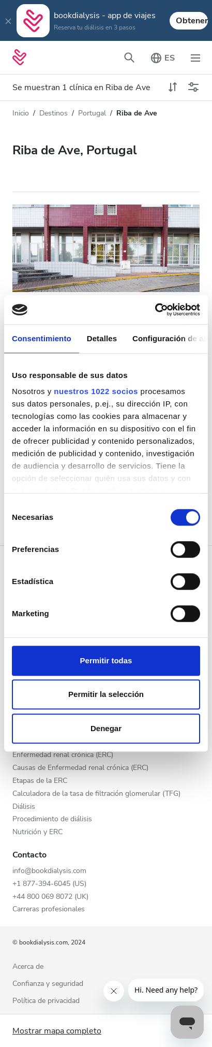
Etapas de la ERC (39, 781)
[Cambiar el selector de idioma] (162, 57)
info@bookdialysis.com (49, 871)
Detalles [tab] (102, 338)
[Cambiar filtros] (193, 87)
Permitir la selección (106, 694)
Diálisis (23, 807)
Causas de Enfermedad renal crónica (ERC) (80, 768)
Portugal (92, 113)
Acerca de (27, 967)
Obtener (192, 20)
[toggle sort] (172, 87)
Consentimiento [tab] (41, 338)
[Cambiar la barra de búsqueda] (129, 57)
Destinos (53, 113)
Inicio (20, 113)
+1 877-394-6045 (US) (49, 884)
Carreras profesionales (48, 909)
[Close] (8, 20)
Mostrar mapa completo (56, 1031)
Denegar (106, 728)
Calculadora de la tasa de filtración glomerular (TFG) (96, 794)
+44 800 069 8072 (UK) (50, 897)
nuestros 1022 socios (96, 391)
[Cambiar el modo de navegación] (195, 57)
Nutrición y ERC (37, 832)
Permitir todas (106, 660)
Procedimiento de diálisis (52, 819)
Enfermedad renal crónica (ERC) (62, 755)
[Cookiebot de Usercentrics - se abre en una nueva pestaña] (155, 309)
